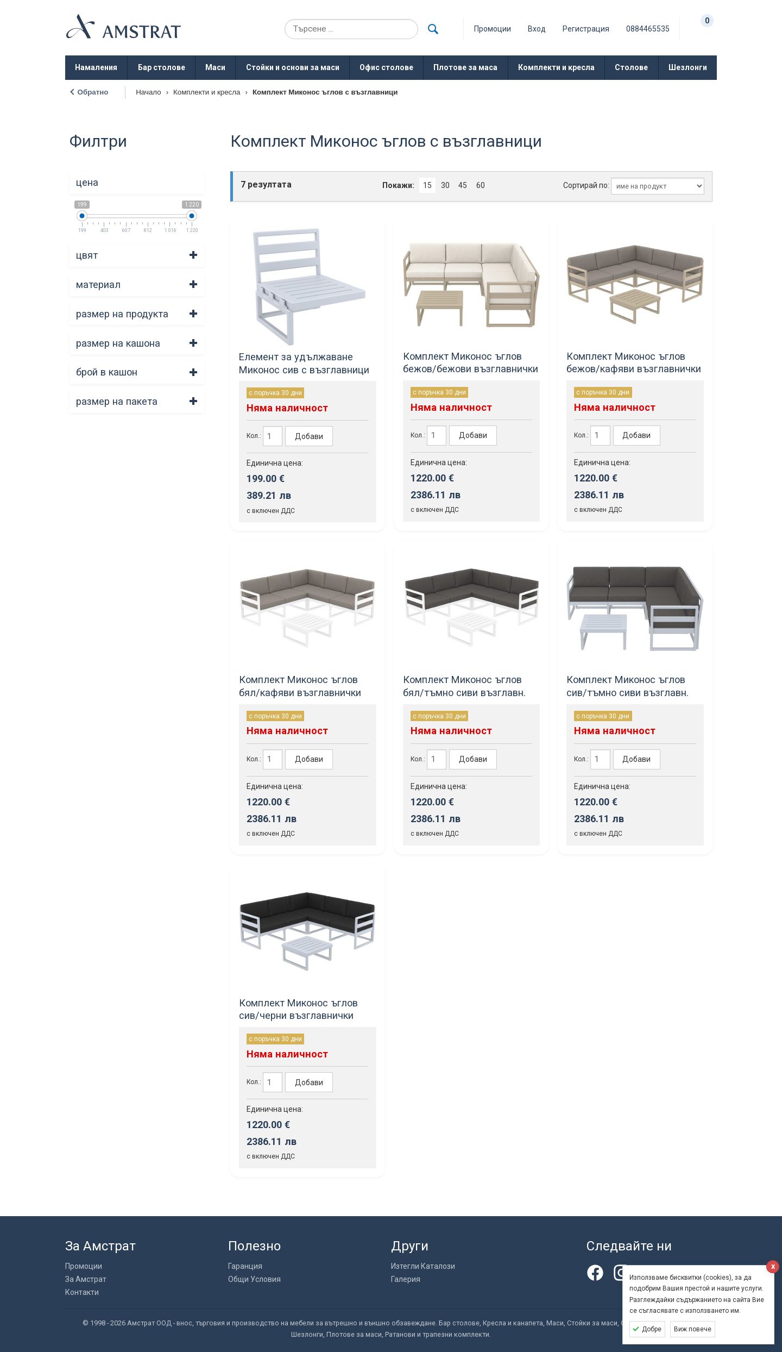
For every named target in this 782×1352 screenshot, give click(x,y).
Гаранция (245, 1266)
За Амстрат (85, 1279)
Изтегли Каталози (423, 1266)
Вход (537, 28)
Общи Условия (254, 1279)
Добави (309, 436)
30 (445, 185)
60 (480, 185)
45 (462, 185)
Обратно (93, 92)
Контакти (82, 1292)
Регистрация (586, 28)
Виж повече (692, 1329)
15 (427, 185)
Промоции (83, 1266)
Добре (651, 1329)
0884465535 (648, 28)
